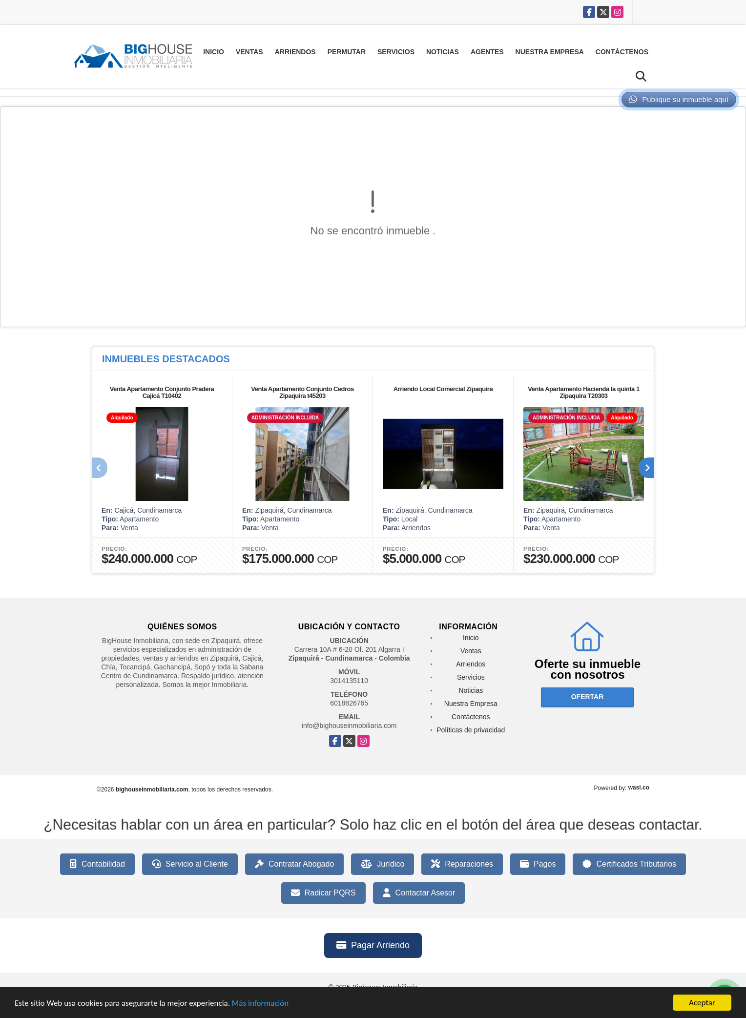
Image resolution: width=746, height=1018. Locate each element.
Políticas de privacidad (470, 730)
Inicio (213, 52)
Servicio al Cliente (190, 864)
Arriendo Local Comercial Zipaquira (443, 389)
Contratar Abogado (294, 864)
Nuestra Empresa (550, 52)
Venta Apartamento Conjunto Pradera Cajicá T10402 (162, 392)
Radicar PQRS (323, 893)
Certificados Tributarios (629, 864)
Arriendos (295, 52)
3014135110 (349, 681)
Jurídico (382, 864)
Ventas (249, 52)
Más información (260, 1004)
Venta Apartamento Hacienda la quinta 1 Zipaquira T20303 (583, 392)
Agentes (487, 52)
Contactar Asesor (419, 893)
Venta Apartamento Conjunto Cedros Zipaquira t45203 (302, 392)
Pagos (538, 864)
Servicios (395, 52)
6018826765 (349, 703)
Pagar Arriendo (373, 945)
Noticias (442, 52)
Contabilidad (97, 864)
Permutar (347, 52)
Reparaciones (462, 864)
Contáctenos (622, 52)
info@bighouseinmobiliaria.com (349, 725)
